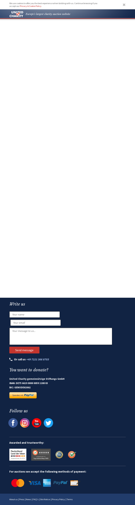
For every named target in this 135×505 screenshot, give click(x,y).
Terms (70, 499)
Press (21, 499)
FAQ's (35, 499)
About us (13, 499)
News (28, 499)
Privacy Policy (58, 499)
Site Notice (45, 499)
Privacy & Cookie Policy (30, 6)
